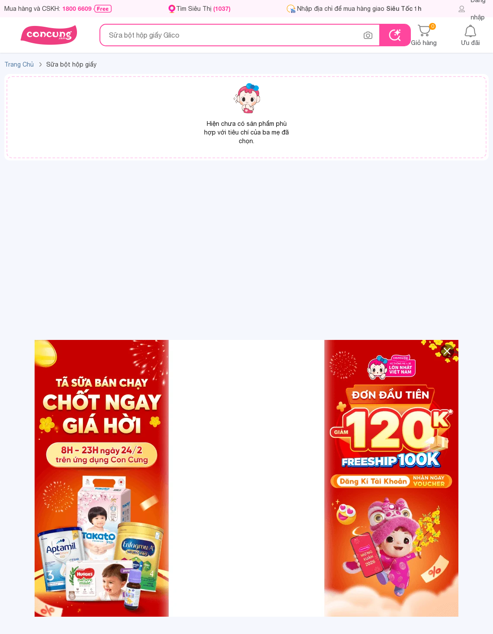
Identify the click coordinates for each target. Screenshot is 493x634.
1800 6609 (77, 9)
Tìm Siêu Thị (203, 8)
